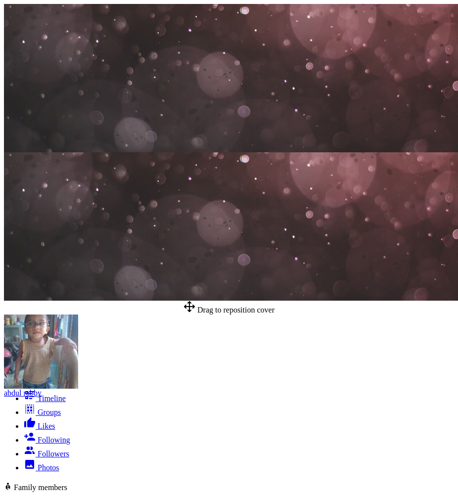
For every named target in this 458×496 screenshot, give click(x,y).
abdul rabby (23, 393)
